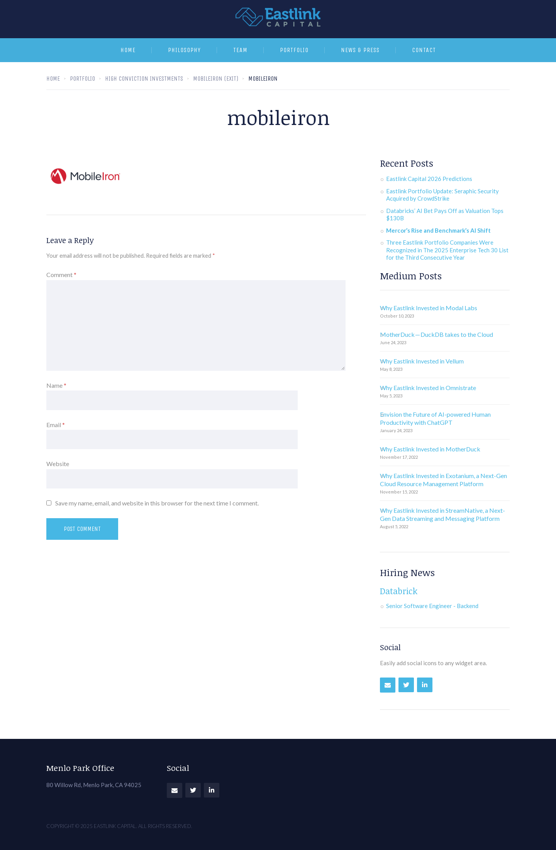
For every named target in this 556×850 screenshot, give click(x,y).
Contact (424, 50)
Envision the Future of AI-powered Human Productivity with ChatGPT (435, 418)
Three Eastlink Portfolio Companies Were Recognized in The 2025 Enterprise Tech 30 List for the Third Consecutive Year (447, 250)
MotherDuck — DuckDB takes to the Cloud (436, 334)
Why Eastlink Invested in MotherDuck (430, 449)
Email (55, 424)
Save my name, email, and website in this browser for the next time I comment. (157, 503)
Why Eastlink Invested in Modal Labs (428, 307)
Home (128, 50)
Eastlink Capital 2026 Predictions (429, 178)
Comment (61, 274)
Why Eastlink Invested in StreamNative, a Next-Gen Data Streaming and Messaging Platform (442, 514)
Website (57, 463)
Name (56, 385)
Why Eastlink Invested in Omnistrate (428, 387)
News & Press (360, 50)
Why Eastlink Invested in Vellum (422, 361)
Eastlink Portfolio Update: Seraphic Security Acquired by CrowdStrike (442, 195)
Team (240, 50)
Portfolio (294, 50)
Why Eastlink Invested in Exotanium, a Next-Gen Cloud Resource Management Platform (443, 479)
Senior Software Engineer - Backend (432, 605)
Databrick (398, 591)
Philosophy (184, 50)
